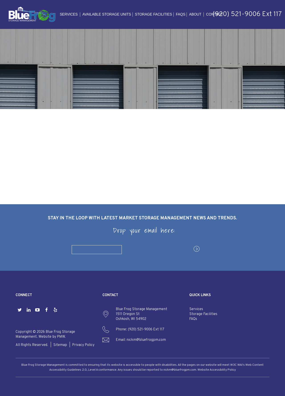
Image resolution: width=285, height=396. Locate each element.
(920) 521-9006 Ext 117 (247, 14)
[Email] (97, 249)
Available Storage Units (106, 14)
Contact (214, 14)
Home (29, 138)
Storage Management (51, 148)
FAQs (180, 14)
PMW (61, 337)
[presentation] (158, 248)
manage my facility (217, 126)
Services (69, 14)
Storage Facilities (153, 14)
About (195, 14)
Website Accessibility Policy (216, 370)
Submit (194, 249)
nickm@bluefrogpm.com (146, 340)
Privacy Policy (83, 345)
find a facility (218, 139)
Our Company (44, 180)
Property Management (51, 154)
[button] (19, 310)
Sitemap (60, 345)
